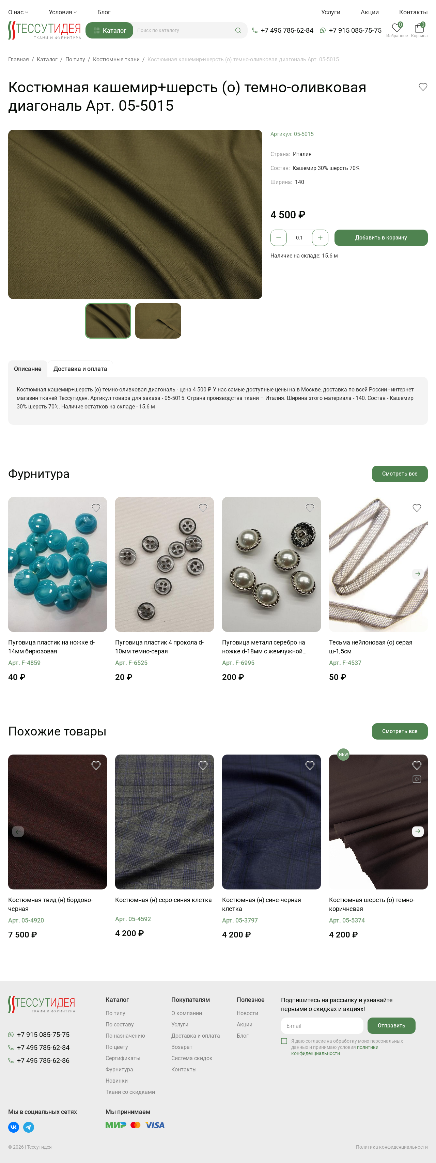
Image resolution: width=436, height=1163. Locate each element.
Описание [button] (28, 369)
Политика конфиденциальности (392, 1147)
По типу (115, 1013)
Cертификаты (123, 1058)
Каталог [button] (110, 30)
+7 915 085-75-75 (355, 30)
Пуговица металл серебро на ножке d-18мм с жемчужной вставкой (263, 647)
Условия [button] (63, 12)
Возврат (181, 1047)
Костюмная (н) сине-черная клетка (261, 904)
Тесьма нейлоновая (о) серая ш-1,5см (370, 647)
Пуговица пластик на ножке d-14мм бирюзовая (51, 647)
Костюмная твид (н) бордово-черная (50, 904)
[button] (238, 30)
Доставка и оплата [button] (80, 369)
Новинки (117, 1080)
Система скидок (192, 1058)
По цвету (117, 1047)
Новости (247, 1013)
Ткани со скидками (130, 1092)
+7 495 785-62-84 (287, 30)
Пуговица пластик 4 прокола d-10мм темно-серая (159, 647)
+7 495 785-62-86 (43, 1060)
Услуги (330, 12)
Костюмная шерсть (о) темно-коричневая (372, 904)
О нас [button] (18, 12)
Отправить (391, 1025)
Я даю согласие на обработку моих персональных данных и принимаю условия (347, 1047)
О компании (186, 1013)
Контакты (413, 12)
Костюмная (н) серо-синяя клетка (163, 899)
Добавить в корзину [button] (381, 237)
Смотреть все (400, 473)
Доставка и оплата (195, 1036)
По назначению (125, 1036)
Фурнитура (119, 1069)
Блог (104, 12)
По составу (120, 1024)
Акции (370, 12)
